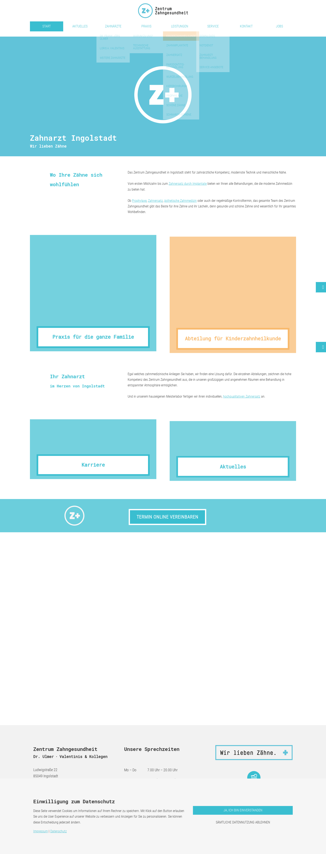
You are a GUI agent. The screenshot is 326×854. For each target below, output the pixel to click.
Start (46, 26)
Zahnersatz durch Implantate (188, 184)
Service (213, 26)
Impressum (40, 831)
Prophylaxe (139, 201)
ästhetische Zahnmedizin (180, 201)
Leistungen (179, 26)
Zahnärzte (113, 26)
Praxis (146, 26)
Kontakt (246, 26)
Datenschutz (58, 831)
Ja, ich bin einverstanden (243, 810)
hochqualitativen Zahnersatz (241, 396)
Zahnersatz (155, 201)
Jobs (279, 26)
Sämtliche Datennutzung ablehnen (243, 822)
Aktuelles (80, 26)
